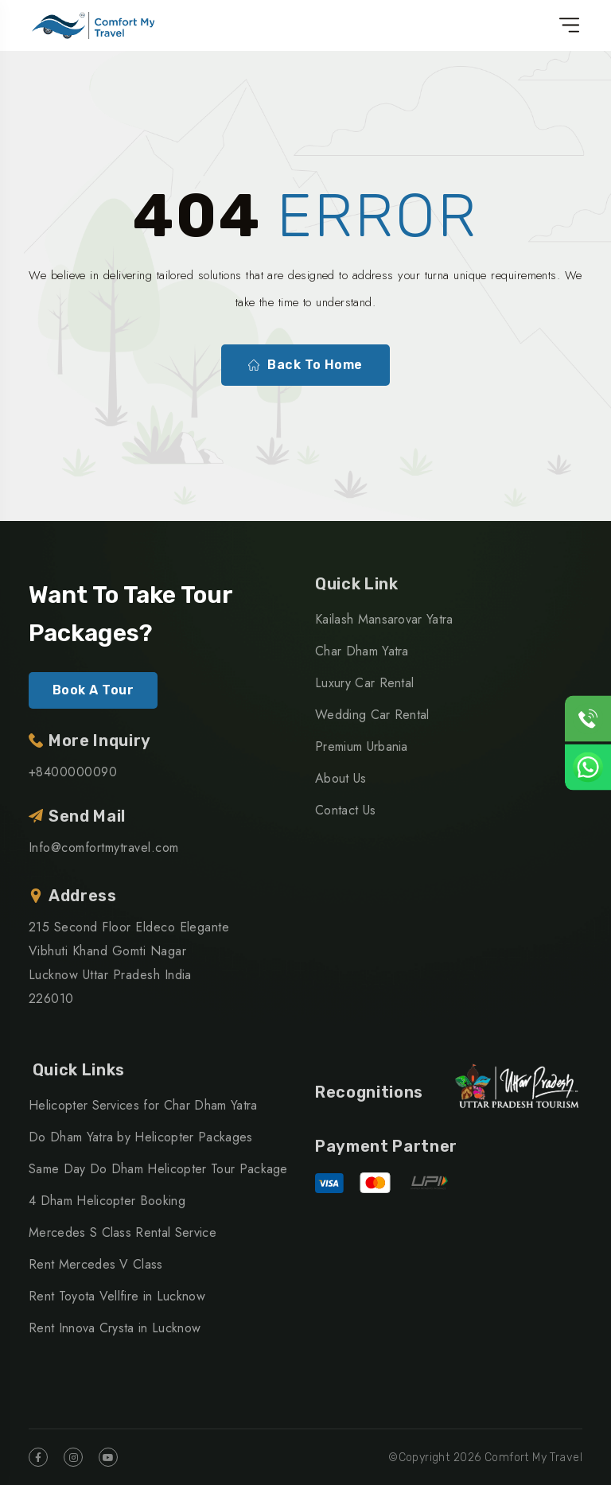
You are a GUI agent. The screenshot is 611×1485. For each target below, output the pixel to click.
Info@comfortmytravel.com (104, 847)
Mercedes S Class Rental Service (122, 1232)
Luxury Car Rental (364, 683)
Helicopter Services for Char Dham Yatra (143, 1105)
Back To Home (305, 365)
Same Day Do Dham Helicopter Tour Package (158, 1169)
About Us (341, 778)
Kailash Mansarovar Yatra (384, 619)
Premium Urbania (361, 746)
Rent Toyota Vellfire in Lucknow (117, 1296)
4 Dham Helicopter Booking (107, 1200)
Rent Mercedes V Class (96, 1264)
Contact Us (345, 810)
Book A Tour (93, 690)
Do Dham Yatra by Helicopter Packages (141, 1137)
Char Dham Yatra (362, 651)
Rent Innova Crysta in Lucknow (114, 1328)
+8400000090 (73, 772)
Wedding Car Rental (372, 715)
